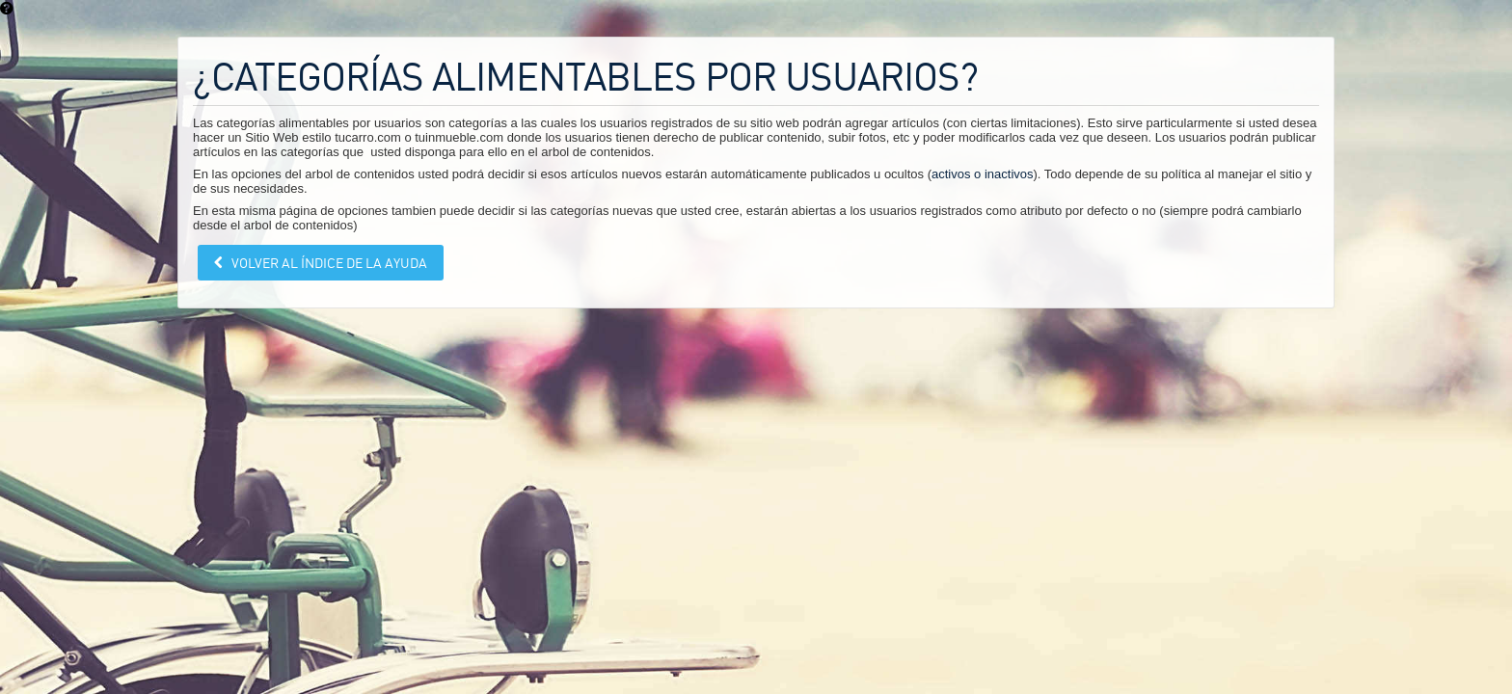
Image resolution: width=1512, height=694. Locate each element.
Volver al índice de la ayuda (328, 262)
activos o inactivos (983, 174)
